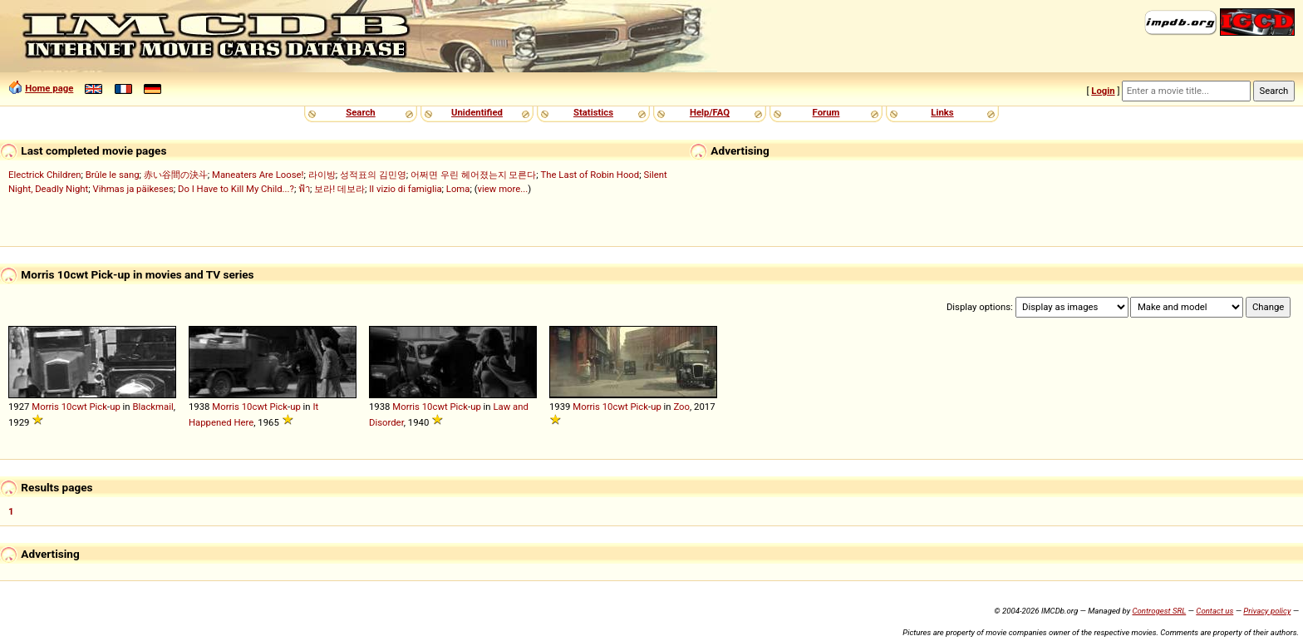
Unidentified (477, 112)
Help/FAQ (710, 112)
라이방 (322, 174)
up (115, 406)
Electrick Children (44, 174)
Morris (45, 406)
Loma (458, 189)
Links (942, 112)
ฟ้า (304, 189)
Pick (98, 406)
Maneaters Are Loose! (257, 174)
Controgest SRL (1159, 610)
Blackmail (152, 406)
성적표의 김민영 (373, 174)
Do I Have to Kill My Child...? (236, 189)
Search (360, 112)
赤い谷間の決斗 (176, 174)
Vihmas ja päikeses (132, 189)
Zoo (681, 406)
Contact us (1214, 610)
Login (1102, 90)
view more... (503, 189)
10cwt (74, 406)
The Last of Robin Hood (590, 174)
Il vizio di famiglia (405, 189)
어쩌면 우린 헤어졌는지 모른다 (473, 174)
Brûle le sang (113, 174)
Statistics (593, 112)
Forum (826, 112)
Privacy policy (1267, 610)
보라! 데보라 (339, 189)
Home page (49, 88)
